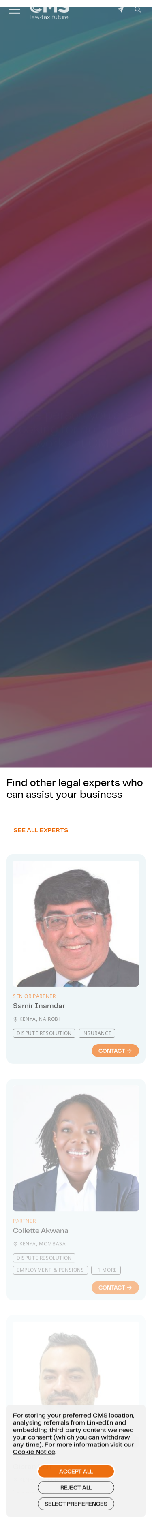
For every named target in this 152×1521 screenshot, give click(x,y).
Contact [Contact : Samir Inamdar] (115, 1072)
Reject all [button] (76, 1501)
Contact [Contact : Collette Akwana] (115, 1304)
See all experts (40, 846)
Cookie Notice (34, 1465)
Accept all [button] (75, 1485)
